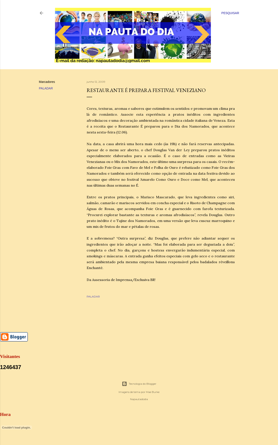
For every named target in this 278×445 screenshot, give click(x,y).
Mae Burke (152, 392)
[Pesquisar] (230, 13)
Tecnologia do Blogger (139, 383)
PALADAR (46, 88)
